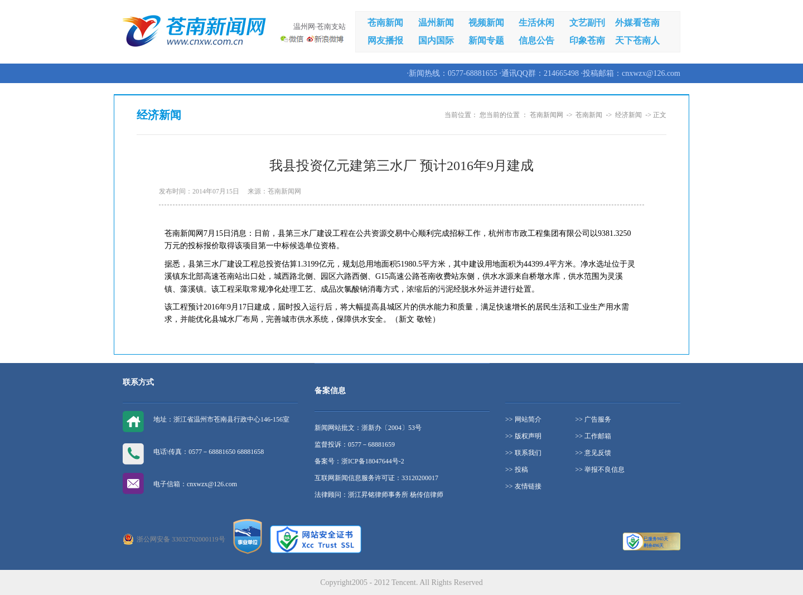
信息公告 (536, 40)
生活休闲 (536, 22)
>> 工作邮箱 (593, 436)
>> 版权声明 (523, 436)
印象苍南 (587, 40)
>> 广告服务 (593, 419)
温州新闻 (436, 22)
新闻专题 (486, 40)
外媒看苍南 (637, 22)
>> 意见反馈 (593, 453)
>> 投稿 (516, 469)
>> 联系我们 (523, 453)
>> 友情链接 (523, 486)
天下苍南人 (637, 40)
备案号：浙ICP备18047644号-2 (359, 461)
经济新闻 (628, 115)
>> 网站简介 (523, 419)
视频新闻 (486, 22)
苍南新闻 (385, 22)
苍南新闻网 (546, 115)
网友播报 (385, 40)
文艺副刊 (587, 22)
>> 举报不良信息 (600, 469)
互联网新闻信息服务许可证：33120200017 (376, 478)
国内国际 (436, 40)
